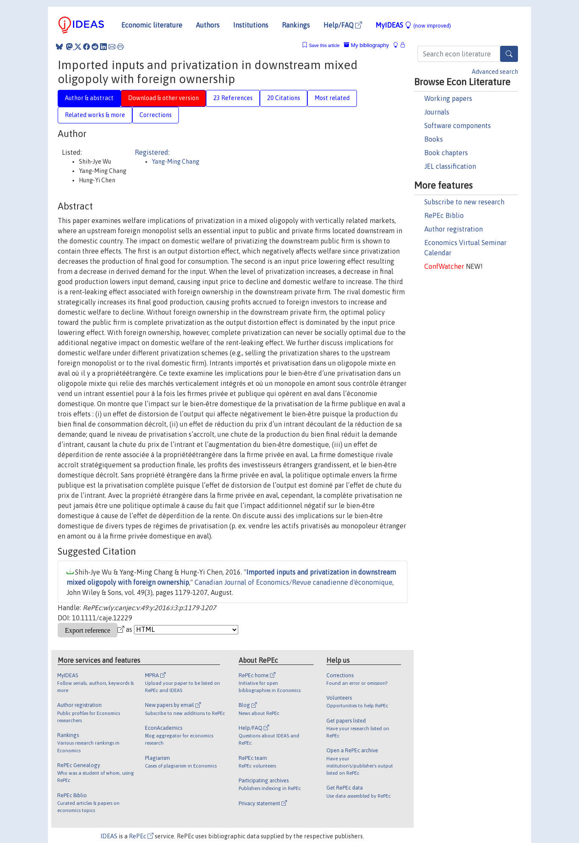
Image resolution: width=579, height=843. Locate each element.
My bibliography (366, 45)
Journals (436, 112)
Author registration (453, 229)
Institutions (250, 25)
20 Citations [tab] (283, 98)
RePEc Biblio (444, 215)
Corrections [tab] (155, 115)
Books (433, 139)
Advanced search (495, 71)
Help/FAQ (342, 25)
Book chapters (446, 152)
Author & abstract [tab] (89, 98)
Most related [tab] (332, 98)
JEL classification (450, 166)
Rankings (296, 25)
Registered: (152, 152)
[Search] (509, 54)
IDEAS (108, 836)
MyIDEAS (413, 25)
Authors (208, 25)
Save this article (324, 45)
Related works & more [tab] (95, 115)
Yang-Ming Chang (175, 161)
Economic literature (151, 25)
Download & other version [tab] (163, 98)
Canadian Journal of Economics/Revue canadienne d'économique (293, 582)
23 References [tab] (233, 98)
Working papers (448, 98)
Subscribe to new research (464, 202)
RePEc (141, 836)
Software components (457, 125)
